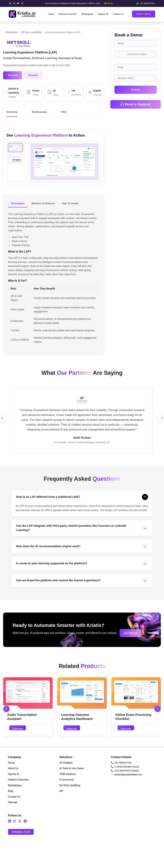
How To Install (71, 203)
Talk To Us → (109, 3)
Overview (11, 112)
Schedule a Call (21, 837)
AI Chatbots (66, 768)
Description (18, 203)
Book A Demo (143, 14)
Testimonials (39, 112)
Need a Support (136, 104)
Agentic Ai (13, 780)
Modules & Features (44, 203)
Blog (10, 797)
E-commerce (66, 785)
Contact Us (14, 802)
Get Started (127, 639)
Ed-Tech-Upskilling (69, 791)
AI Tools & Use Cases (71, 774)
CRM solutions (67, 780)
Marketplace (12, 32)
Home (11, 768)
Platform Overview (18, 785)
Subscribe (17, 735)
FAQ (63, 112)
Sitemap (12, 808)
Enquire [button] (12, 75)
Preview (33, 75)
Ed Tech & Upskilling (31, 32)
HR (61, 797)
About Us (13, 774)
